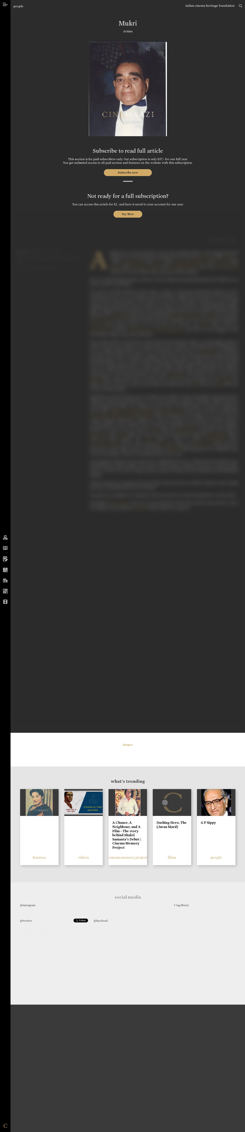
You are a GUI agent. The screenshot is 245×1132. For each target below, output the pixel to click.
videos (83, 857)
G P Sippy (208, 823)
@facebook (101, 920)
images (128, 744)
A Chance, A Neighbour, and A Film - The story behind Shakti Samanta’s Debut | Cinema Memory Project (126, 835)
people (18, 6)
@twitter (26, 920)
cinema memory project (128, 857)
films (172, 857)
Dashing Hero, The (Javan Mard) (172, 825)
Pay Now (128, 214)
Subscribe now (128, 172)
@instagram (27, 905)
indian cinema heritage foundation (209, 6)
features (39, 857)
